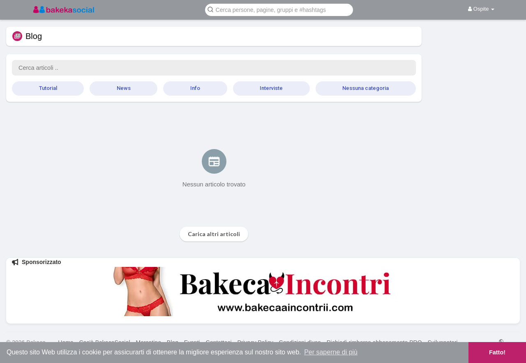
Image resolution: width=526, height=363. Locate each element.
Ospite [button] (481, 9)
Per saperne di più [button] (331, 352)
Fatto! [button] (497, 352)
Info (195, 88)
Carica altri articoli (214, 233)
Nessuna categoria (365, 88)
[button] (279, 9)
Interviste (271, 88)
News (124, 88)
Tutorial (48, 88)
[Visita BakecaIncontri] (263, 291)
